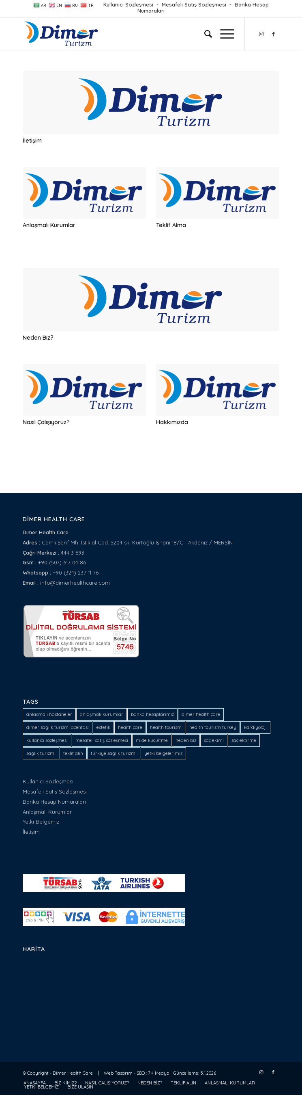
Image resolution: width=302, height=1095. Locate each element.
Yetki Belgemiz (41, 821)
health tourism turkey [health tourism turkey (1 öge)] (212, 727)
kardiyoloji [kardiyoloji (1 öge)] (255, 727)
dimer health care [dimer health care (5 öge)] (201, 714)
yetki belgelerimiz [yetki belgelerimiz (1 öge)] (163, 753)
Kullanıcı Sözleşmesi (128, 4)
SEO (141, 1073)
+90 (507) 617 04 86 (62, 562)
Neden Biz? (38, 337)
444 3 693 (72, 552)
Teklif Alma (171, 225)
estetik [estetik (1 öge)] (103, 727)
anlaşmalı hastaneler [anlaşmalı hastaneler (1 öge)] (49, 714)
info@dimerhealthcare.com (75, 582)
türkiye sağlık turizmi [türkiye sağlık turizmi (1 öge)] (114, 753)
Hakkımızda (172, 422)
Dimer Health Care (73, 1073)
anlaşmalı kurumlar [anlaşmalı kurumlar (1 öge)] (101, 714)
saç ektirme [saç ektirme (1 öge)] (243, 740)
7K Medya (158, 1073)
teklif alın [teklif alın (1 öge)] (73, 753)
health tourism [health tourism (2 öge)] (166, 727)
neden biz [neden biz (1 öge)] (186, 740)
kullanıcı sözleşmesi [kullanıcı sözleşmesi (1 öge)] (47, 740)
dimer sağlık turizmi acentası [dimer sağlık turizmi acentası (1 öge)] (57, 727)
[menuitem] (204, 33)
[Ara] (204, 33)
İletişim (32, 140)
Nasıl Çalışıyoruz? (46, 422)
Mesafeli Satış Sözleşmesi (194, 4)
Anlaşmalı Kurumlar (49, 225)
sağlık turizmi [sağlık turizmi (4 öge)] (41, 753)
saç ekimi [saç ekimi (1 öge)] (214, 740)
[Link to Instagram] (261, 34)
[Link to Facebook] (273, 34)
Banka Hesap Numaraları (54, 801)
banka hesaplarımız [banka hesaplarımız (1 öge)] (152, 714)
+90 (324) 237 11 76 (76, 572)
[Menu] (223, 33)
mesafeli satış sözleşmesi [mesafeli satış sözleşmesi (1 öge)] (101, 740)
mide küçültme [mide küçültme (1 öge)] (152, 740)
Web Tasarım (118, 1073)
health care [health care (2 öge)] (130, 727)
